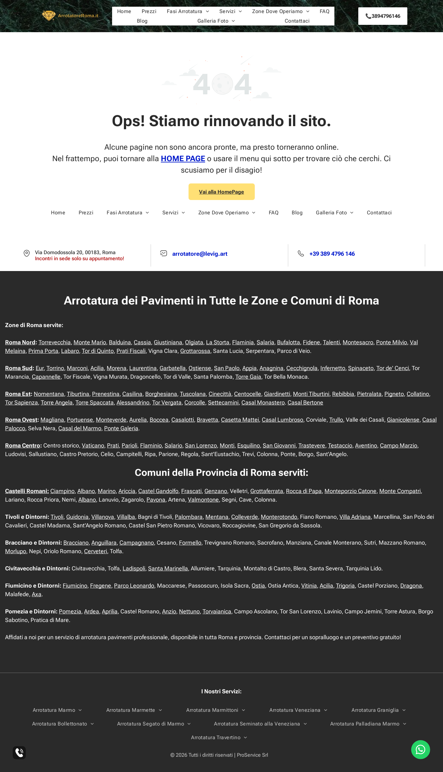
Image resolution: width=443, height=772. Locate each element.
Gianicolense (403, 419)
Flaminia (243, 342)
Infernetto (332, 368)
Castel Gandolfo (158, 491)
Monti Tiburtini (311, 393)
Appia (249, 368)
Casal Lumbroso (282, 419)
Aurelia (138, 419)
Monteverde (111, 419)
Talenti (331, 342)
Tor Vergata (167, 402)
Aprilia (110, 611)
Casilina (132, 393)
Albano (86, 491)
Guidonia (77, 516)
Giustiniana (168, 342)
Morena (116, 368)
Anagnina (271, 368)
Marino (107, 491)
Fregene (100, 585)
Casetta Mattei (240, 419)
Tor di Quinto (98, 350)
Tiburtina (78, 393)
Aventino (366, 445)
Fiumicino (75, 585)
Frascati (191, 491)
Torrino (55, 368)
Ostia (258, 585)
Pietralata (369, 393)
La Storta (217, 342)
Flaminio (151, 445)
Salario (173, 445)
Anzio (169, 611)
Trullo (336, 419)
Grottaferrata (266, 491)
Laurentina (143, 368)
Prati (113, 445)
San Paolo (226, 368)
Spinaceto (361, 368)
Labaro (70, 350)
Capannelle (46, 376)
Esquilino (248, 445)
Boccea (159, 419)
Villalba (126, 516)
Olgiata (194, 342)
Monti (227, 445)
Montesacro (358, 342)
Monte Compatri (400, 491)
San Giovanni (279, 445)
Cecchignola (302, 368)
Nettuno (189, 611)
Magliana (52, 419)
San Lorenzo (201, 445)
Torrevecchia (55, 342)
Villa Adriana (355, 516)
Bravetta (207, 419)
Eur (40, 368)
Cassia (142, 342)
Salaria (265, 342)
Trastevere (311, 445)
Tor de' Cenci (392, 368)
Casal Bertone (305, 402)
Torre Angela (57, 402)
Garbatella (173, 368)
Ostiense (200, 368)
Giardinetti (277, 393)
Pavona (155, 499)
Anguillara (104, 542)
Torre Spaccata (94, 402)
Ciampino (62, 491)
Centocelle (247, 393)
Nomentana (49, 393)
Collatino (418, 393)
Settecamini (223, 402)
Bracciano (76, 542)
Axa (36, 594)
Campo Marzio (398, 445)
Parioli (129, 445)
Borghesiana (161, 393)
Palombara (189, 516)
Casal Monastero (263, 402)
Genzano (215, 491)
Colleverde (244, 516)
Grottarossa (195, 350)
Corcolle (194, 402)
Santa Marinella (168, 568)
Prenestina (105, 393)
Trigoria (345, 585)
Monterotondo (279, 516)
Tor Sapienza (21, 402)
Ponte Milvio (391, 342)
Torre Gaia (248, 376)
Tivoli (57, 516)
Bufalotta (288, 342)
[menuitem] (124, 11)
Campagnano (136, 542)
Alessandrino (133, 402)
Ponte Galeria (121, 428)
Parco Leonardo (134, 585)
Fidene (311, 342)
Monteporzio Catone (350, 491)
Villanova (102, 516)
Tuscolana (193, 393)
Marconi (77, 368)
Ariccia (126, 491)
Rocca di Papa (304, 491)
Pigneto (394, 393)
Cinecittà (220, 393)
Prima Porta (43, 350)
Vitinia (309, 585)
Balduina (120, 342)
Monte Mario (90, 342)
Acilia (97, 368)
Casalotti (182, 419)
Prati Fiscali (131, 350)
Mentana (216, 516)
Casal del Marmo (79, 428)
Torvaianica (217, 611)
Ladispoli (134, 568)
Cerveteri (95, 551)
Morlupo (15, 551)
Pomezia (70, 611)
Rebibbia (343, 393)
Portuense (80, 419)
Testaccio (340, 445)
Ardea (91, 611)
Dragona (411, 585)
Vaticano (93, 445)
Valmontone (203, 499)
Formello (190, 542)
